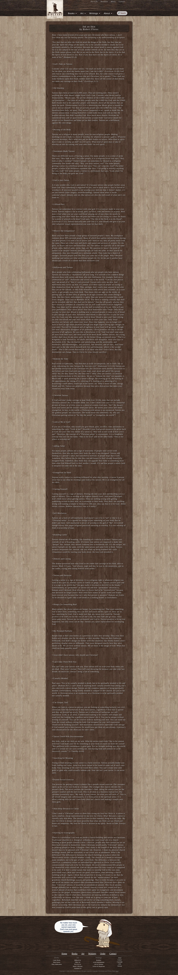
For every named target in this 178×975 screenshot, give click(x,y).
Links (119, 964)
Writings (94, 13)
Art (82, 13)
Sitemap (119, 966)
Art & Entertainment (98, 962)
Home (64, 953)
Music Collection (77, 966)
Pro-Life (94, 1)
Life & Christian (98, 964)
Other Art (77, 962)
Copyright (119, 962)
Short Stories (56, 962)
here (117, 971)
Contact (122, 1)
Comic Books (56, 960)
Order (102, 953)
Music (113, 1)
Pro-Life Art (77, 964)
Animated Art (77, 968)
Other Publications (57, 964)
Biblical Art (77, 960)
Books (72, 13)
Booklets (104, 1)
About (107, 13)
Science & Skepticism (99, 966)
